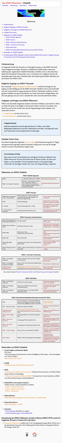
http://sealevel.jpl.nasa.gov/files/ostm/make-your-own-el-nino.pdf (51, 286)
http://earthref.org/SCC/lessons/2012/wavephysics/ (51, 267)
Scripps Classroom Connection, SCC (7, 267)
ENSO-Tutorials (10, 40)
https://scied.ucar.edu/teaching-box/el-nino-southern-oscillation (51, 201)
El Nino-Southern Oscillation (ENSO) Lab (27, 309)
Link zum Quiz (30, 142)
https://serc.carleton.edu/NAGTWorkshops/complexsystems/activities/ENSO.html (51, 330)
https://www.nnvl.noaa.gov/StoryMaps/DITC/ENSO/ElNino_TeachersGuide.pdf (51, 320)
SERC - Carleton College (8, 330)
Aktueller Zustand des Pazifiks (25, 272)
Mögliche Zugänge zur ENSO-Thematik (16, 27)
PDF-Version (18, 358)
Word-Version (8, 358)
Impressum (23, 5)
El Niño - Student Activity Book (14, 389)
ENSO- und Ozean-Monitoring (15, 45)
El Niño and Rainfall (22, 300)
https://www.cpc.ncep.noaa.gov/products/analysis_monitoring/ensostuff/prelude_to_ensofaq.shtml (51, 226)
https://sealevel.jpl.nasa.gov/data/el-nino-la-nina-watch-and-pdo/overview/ (51, 259)
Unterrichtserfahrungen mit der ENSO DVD (18, 413)
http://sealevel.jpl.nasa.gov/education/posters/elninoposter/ (51, 291)
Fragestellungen (9, 113)
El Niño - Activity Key (11, 391)
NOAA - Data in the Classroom (7, 320)
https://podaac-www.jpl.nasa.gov (51, 264)
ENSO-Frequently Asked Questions (16, 42)
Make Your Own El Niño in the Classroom (18, 372)
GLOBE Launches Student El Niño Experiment (19, 365)
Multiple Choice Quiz (10, 32)
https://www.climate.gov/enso (48, 178)
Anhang (45, 245)
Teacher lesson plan (48, 301)
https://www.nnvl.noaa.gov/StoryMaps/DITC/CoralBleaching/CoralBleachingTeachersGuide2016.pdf (51, 325)
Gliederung (14, 5)
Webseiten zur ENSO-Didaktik (13, 35)
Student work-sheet (48, 303)
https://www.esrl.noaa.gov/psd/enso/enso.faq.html (51, 237)
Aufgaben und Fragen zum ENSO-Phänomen (18, 30)
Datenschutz (33, 5)
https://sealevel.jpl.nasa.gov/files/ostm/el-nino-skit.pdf (51, 282)
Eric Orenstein (28, 268)
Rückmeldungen (10, 411)
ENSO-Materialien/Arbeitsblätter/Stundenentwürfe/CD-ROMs (24, 50)
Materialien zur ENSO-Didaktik (13, 52)
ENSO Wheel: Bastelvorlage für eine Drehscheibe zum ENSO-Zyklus (25, 398)
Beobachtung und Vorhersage (44, 272)
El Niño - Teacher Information (14, 387)
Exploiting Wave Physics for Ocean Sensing (28, 267)
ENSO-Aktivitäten (11, 47)
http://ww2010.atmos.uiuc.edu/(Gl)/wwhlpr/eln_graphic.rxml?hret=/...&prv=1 (51, 206)
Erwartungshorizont (10, 116)
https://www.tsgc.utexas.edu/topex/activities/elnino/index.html (51, 210)
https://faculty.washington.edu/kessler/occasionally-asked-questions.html (51, 242)
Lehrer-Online (5, 337)
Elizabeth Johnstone (30, 311)
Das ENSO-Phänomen (11, 3)
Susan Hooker (38, 268)
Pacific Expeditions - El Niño (13, 404)
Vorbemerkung (8, 24)
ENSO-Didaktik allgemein (13, 37)
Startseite (5, 5)
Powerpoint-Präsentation (12, 423)
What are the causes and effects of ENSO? (19, 376)
